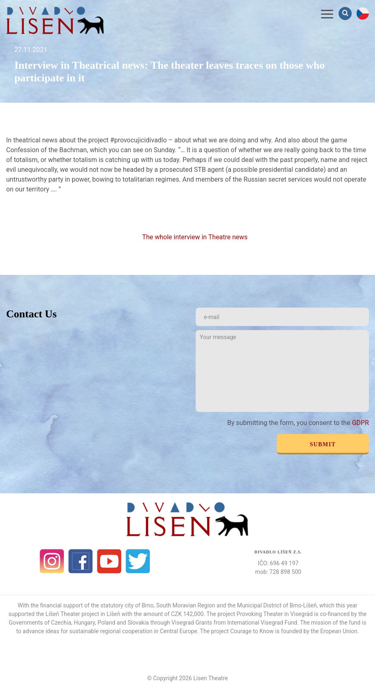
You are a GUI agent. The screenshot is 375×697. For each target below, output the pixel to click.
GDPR (360, 423)
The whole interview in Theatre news (195, 237)
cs (363, 13)
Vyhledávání (345, 13)
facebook (80, 561)
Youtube (109, 561)
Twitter (138, 561)
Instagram (52, 561)
